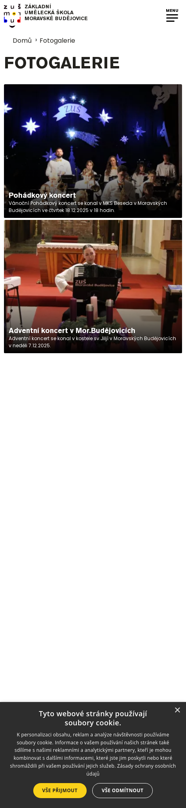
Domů (18, 40)
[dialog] (93, 755)
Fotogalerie (57, 40)
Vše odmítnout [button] (122, 790)
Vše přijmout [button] (60, 790)
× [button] (177, 710)
